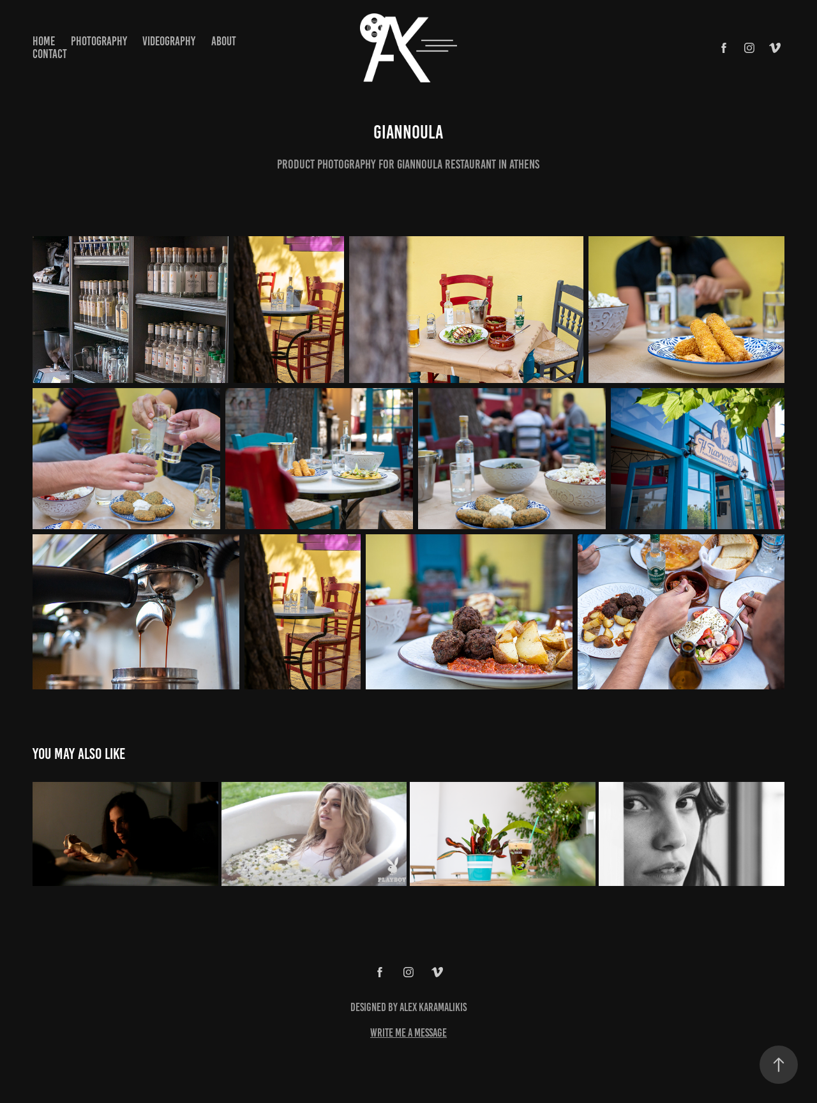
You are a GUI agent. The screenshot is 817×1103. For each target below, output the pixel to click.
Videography (168, 41)
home (44, 41)
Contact (50, 54)
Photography (99, 41)
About (223, 41)
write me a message (408, 1032)
